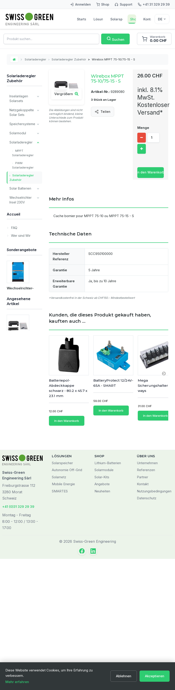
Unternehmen (147, 594)
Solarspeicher (116, 19)
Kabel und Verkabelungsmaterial (25, 223)
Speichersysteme (22, 124)
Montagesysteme (22, 211)
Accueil (13, 364)
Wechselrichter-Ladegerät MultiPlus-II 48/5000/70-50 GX (24, 461)
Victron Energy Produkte (20, 292)
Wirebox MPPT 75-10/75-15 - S (23, 549)
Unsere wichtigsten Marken (17, 322)
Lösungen (98, 19)
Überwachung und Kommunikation (20, 248)
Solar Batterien (20, 188)
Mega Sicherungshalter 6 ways (154, 385)
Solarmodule (104, 601)
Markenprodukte (23, 392)
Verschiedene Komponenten (19, 264)
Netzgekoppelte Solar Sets (21, 112)
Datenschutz (146, 629)
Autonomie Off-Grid (67, 601)
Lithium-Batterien (107, 594)
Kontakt (147, 19)
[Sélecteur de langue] (162, 19)
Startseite (81, 19)
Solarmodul (17, 133)
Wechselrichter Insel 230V (20, 200)
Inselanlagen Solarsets (18, 98)
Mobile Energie (63, 615)
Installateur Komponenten (19, 278)
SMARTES (60, 622)
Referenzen (146, 601)
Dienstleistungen (21, 350)
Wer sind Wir (20, 384)
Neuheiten (102, 622)
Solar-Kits (101, 608)
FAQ (13, 376)
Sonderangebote (22, 419)
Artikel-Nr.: (100, 92)
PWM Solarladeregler (23, 165)
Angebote (102, 615)
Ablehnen (123, 676)
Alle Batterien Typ (19, 306)
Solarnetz (59, 608)
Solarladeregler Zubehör (69, 59)
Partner (142, 608)
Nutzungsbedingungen (154, 622)
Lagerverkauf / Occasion (20, 338)
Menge (143, 128)
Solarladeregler (35, 59)
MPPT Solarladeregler (23, 153)
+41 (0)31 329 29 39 (18, 638)
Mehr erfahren (17, 682)
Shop (133, 19)
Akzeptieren (154, 676)
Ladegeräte (18, 234)
